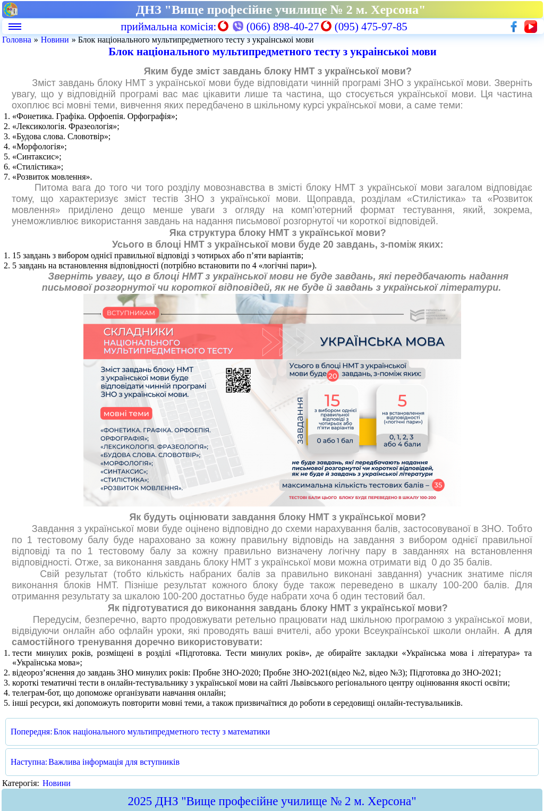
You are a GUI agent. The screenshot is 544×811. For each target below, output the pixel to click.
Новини (55, 39)
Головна (16, 39)
